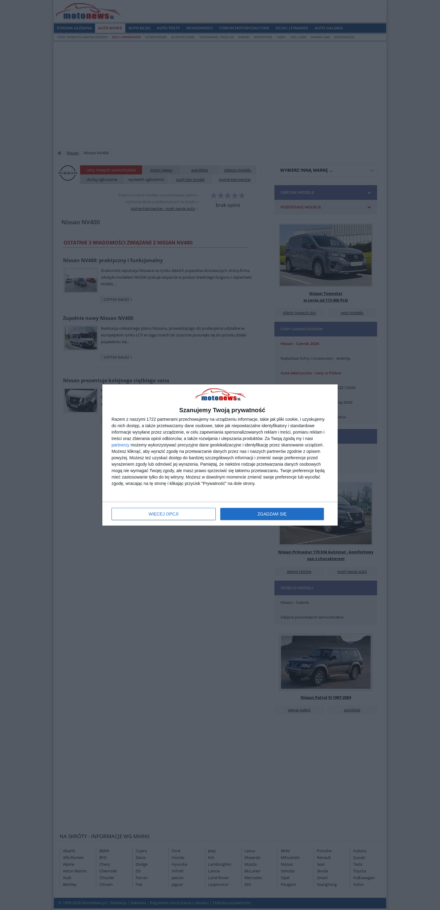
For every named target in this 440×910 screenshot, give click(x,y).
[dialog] (220, 455)
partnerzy (120, 445)
